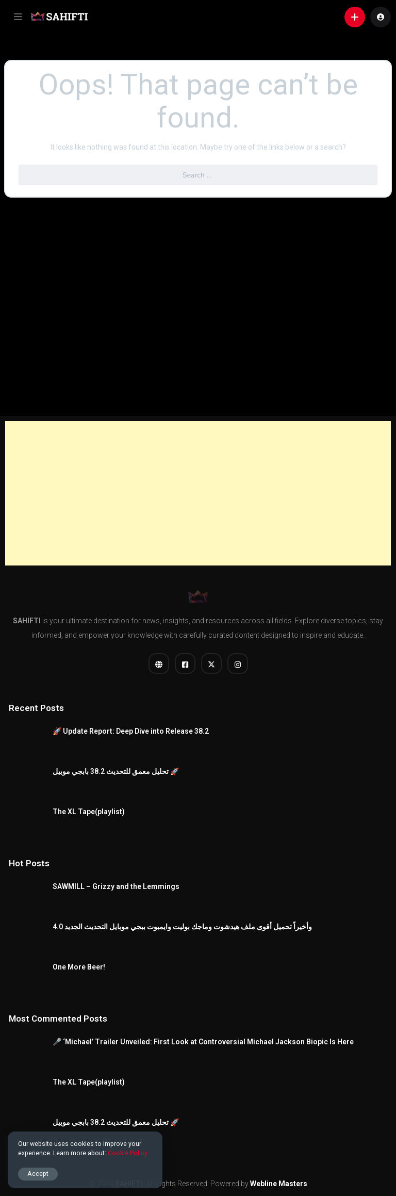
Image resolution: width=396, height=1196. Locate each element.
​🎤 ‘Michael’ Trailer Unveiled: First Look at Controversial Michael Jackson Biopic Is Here (203, 1042)
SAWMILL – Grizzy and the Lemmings (116, 886)
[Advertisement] (198, 493)
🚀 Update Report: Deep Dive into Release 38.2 (131, 731)
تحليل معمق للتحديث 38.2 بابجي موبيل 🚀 (116, 771)
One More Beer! (79, 967)
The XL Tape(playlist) (89, 811)
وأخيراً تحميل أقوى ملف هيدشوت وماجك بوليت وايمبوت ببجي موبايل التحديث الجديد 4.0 (182, 927)
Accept (37, 1173)
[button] (18, 17)
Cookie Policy (127, 1153)
